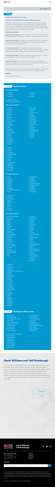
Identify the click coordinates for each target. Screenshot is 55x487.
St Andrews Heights (11, 154)
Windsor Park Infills (11, 330)
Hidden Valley (33, 107)
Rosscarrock (32, 259)
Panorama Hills (33, 124)
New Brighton (10, 198)
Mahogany (32, 188)
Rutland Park (10, 264)
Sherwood (9, 150)
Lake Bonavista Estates (35, 185)
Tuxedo (8, 160)
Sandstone (9, 147)
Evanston (9, 137)
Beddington (9, 114)
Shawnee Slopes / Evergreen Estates (15, 271)
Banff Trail (9, 111)
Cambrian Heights (11, 120)
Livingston (32, 96)
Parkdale (32, 125)
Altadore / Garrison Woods (13, 216)
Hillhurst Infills (33, 320)
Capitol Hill (9, 122)
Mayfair (31, 236)
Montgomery (33, 119)
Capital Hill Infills (10, 337)
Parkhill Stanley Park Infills (12, 323)
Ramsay (9, 203)
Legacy (31, 231)
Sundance (9, 208)
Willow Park (9, 210)
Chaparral (9, 180)
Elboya (8, 254)
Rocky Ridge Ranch (34, 130)
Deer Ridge (9, 185)
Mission (31, 241)
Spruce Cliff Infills (11, 345)
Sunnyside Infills (33, 327)
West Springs (10, 298)
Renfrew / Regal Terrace (12, 99)
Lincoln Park (32, 232)
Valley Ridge (10, 164)
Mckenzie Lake (33, 191)
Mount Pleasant (33, 120)
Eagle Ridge (9, 247)
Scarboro (9, 266)
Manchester (32, 186)
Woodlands (9, 305)
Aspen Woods (10, 218)
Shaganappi (9, 269)
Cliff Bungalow (10, 236)
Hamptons (9, 142)
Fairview (9, 191)
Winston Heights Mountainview (14, 101)
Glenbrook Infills (10, 328)
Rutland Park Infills (11, 325)
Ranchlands (32, 129)
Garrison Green (33, 218)
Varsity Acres (10, 165)
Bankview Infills (10, 339)
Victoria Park (10, 294)
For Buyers (31, 453)
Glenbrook (32, 221)
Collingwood (10, 129)
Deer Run (9, 186)
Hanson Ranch (10, 140)
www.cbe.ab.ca (16, 76)
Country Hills (10, 94)
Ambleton (9, 107)
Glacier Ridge (10, 138)
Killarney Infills (10, 320)
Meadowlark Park (33, 237)
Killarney (31, 226)
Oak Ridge (32, 245)
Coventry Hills (10, 96)
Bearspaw (9, 112)
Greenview (32, 92)
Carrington (9, 125)
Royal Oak (32, 135)
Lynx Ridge (32, 116)
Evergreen (32, 216)
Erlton (8, 255)
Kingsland (32, 227)
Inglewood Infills (10, 340)
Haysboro (32, 223)
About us (31, 458)
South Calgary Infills (11, 317)
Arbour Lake (10, 109)
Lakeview (32, 229)
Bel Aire (9, 223)
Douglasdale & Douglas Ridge (13, 190)
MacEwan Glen (33, 117)
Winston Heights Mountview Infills (14, 334)
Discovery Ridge (10, 244)
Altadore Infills (10, 315)
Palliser (31, 247)
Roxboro (32, 260)
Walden (8, 295)
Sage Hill (32, 137)
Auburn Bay (9, 178)
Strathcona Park (10, 289)
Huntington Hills (33, 112)
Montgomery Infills (34, 328)
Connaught (9, 239)
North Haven (33, 122)
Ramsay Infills (10, 342)
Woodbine (9, 303)
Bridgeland (9, 92)
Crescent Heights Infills (35, 318)
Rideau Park (32, 257)
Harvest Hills (32, 94)
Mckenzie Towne (11, 195)
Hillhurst (31, 111)
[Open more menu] (50, 2)
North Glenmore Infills (12, 322)
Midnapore (9, 197)
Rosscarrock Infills (11, 343)
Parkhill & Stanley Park (34, 249)
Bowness (9, 116)
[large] (43, 446)
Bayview (9, 221)
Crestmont (9, 242)
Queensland (9, 201)
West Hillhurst (10, 170)
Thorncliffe (9, 157)
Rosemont (32, 134)
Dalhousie (9, 134)
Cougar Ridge (10, 241)
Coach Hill (9, 237)
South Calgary (10, 280)
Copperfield (9, 181)
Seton (8, 206)
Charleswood (10, 124)
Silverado (9, 277)
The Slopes (9, 292)
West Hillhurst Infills (34, 315)
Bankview (9, 219)
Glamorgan (32, 219)
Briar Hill (9, 119)
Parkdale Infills (33, 330)
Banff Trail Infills (10, 335)
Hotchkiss (32, 178)
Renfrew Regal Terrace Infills (36, 325)
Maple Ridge (32, 190)
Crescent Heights (11, 132)
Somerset (9, 279)
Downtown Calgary (11, 245)
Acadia (8, 176)
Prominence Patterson (35, 250)
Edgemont (9, 135)
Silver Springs (10, 152)
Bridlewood (9, 226)
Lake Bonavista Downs (35, 183)
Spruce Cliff (9, 287)
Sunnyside (9, 155)
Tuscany (9, 159)
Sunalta (8, 290)
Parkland (9, 200)
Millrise (31, 239)
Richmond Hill (33, 254)
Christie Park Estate (11, 234)
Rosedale (32, 132)
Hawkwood (9, 143)
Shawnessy (9, 272)
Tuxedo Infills (33, 322)
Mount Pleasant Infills (34, 323)
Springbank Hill (10, 285)
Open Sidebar (45, 9)
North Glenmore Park (34, 244)
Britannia (9, 227)
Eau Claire (9, 249)
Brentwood (9, 117)
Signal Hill (9, 274)
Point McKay (32, 127)
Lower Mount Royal (34, 234)
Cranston (9, 183)
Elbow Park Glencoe (11, 250)
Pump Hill (32, 252)
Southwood (9, 282)
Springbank (9, 284)
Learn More (42, 391)
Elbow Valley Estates (11, 252)
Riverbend (9, 205)
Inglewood (32, 180)
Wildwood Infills (10, 347)
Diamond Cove (10, 188)
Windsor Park (10, 302)
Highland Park (33, 109)
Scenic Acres (10, 149)
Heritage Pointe (33, 176)
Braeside (9, 224)
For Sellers (31, 455)
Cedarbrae (9, 231)
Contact (42, 395)
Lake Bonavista (33, 181)
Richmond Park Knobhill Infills (13, 318)
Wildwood (9, 300)
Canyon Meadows (11, 229)
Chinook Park (10, 232)
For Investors (31, 457)
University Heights (11, 162)
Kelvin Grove (32, 224)
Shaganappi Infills (11, 327)
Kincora (31, 114)
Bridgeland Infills (33, 317)
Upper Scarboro (10, 267)
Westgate (9, 297)
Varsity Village (10, 169)
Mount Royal (32, 242)
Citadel (8, 127)
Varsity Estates (10, 167)
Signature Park (10, 275)
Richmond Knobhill (34, 255)
